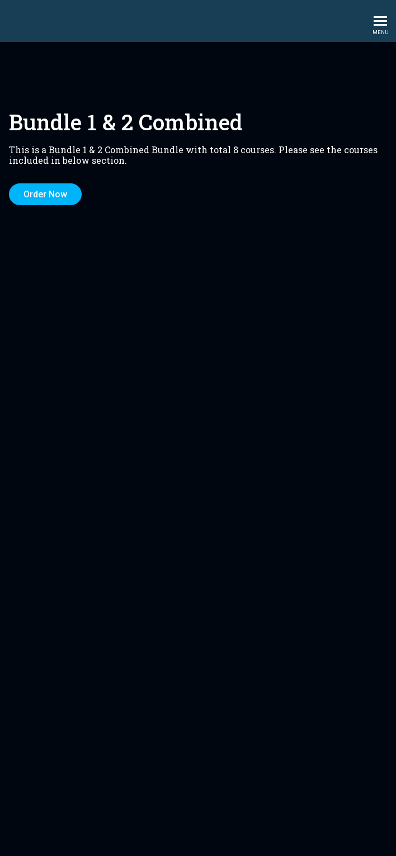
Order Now (45, 194)
